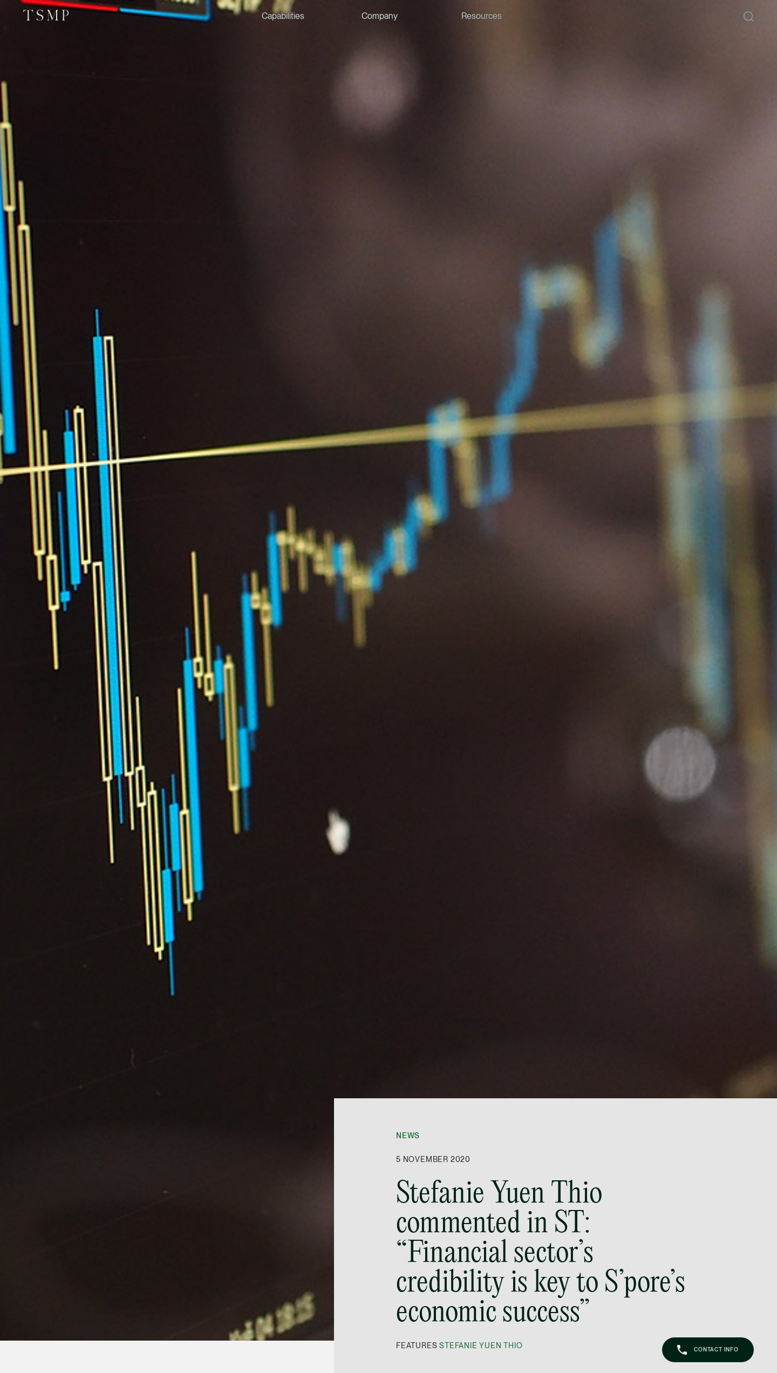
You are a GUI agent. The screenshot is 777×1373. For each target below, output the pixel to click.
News (408, 1135)
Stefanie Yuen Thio (480, 1345)
